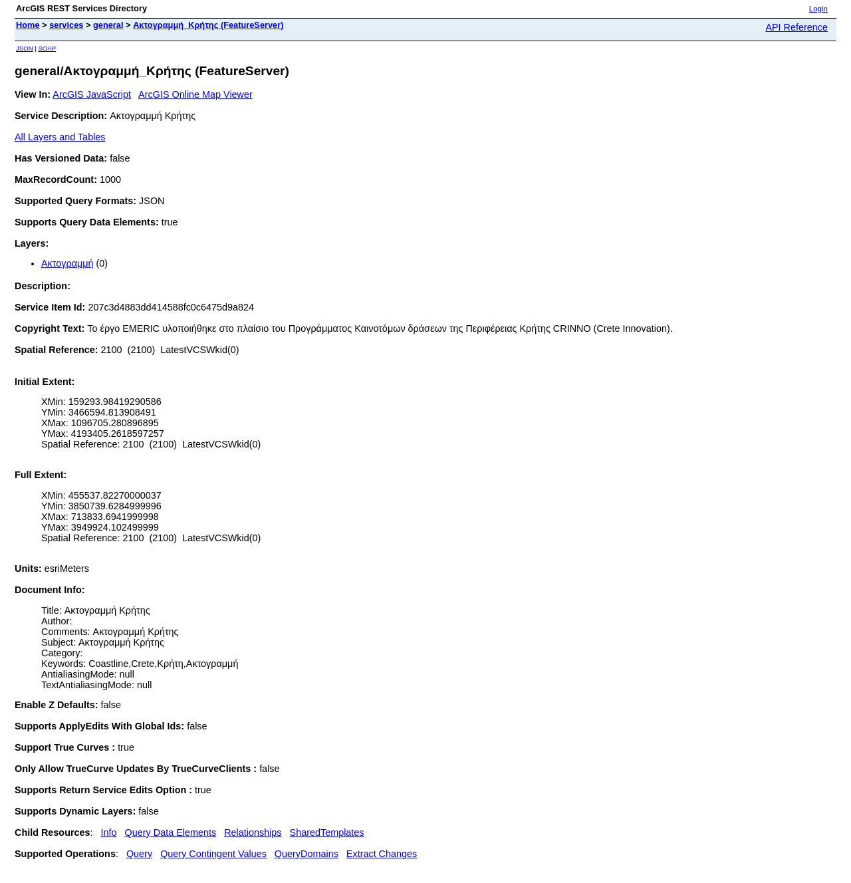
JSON (24, 48)
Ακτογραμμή (67, 263)
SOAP (47, 48)
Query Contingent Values (213, 853)
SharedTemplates (327, 832)
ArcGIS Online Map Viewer (195, 94)
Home (28, 25)
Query (139, 853)
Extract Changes (381, 853)
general (108, 25)
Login (818, 9)
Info (109, 832)
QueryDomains (306, 853)
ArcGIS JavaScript (92, 94)
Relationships (252, 832)
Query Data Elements (171, 832)
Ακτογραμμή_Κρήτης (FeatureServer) (208, 25)
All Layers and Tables (60, 137)
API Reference (796, 27)
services (66, 25)
